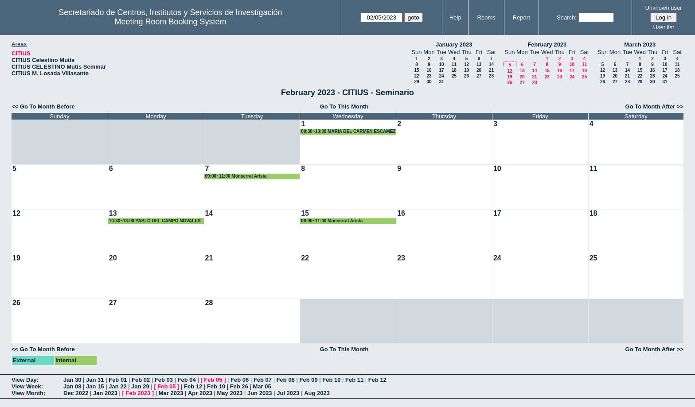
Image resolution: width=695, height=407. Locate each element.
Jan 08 (72, 386)
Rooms (486, 17)
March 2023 (640, 44)
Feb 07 (263, 379)
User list (663, 27)
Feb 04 (187, 379)
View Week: (27, 386)
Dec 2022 (75, 393)
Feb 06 (239, 379)
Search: (567, 17)
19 (466, 70)
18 (454, 70)
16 (428, 70)
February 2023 (546, 44)
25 (454, 76)
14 (491, 64)
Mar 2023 (171, 393)
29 (416, 81)
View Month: (28, 393)
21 (491, 70)
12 (466, 64)
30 (428, 81)
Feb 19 (216, 386)
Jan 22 (117, 386)
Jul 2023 (288, 393)
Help (455, 17)
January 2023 (454, 44)
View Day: (25, 379)
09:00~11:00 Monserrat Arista (236, 176)
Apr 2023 (200, 393)
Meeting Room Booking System (170, 21)
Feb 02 (141, 379)
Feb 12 (377, 379)
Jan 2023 (105, 393)
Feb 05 (213, 379)
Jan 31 (95, 379)
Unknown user (663, 7)
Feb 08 (286, 379)
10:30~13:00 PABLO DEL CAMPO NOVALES (155, 220)
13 (478, 64)
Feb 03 (164, 379)
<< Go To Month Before (43, 106)
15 (416, 70)
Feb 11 (354, 379)
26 (466, 76)
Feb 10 (331, 379)
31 (441, 81)
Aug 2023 (317, 393)
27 (478, 76)
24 (441, 76)
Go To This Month (344, 106)
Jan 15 (95, 386)
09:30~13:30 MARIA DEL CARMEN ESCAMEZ (348, 131)
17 (441, 70)
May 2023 (230, 393)
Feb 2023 (138, 393)
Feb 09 (308, 379)
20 (478, 70)
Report (521, 17)
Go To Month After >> (654, 106)
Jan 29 (140, 386)
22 (416, 76)
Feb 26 (239, 386)
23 (428, 76)
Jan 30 (72, 379)
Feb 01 (118, 379)
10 (441, 64)
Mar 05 (262, 386)
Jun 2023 (259, 393)
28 (491, 76)
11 (454, 64)
